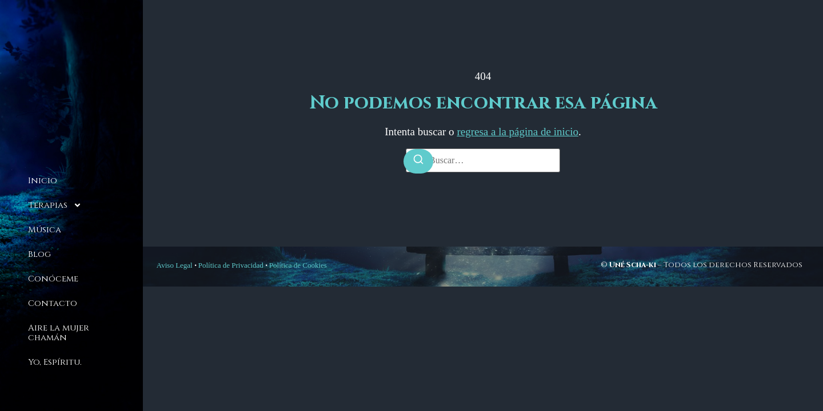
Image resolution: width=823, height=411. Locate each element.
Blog (39, 254)
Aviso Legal (175, 265)
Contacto (52, 303)
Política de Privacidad (230, 265)
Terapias (55, 205)
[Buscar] (418, 161)
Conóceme (53, 279)
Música (44, 230)
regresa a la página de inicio (517, 132)
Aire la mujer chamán (58, 333)
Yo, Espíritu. (55, 362)
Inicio (42, 181)
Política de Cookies (298, 265)
